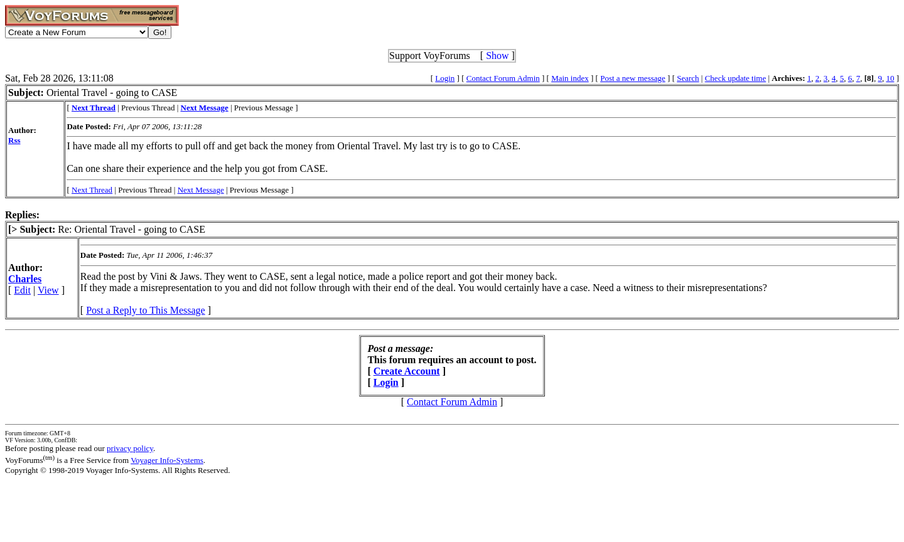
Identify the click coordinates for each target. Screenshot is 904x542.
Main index (570, 78)
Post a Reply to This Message (145, 310)
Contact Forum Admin (503, 78)
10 (890, 78)
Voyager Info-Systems (167, 460)
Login (445, 78)
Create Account (407, 371)
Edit (22, 290)
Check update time (735, 78)
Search (688, 78)
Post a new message (632, 78)
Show (497, 55)
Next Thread (92, 189)
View (48, 290)
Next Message (201, 189)
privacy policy (130, 448)
